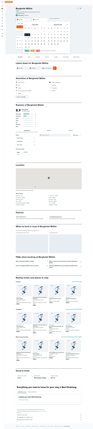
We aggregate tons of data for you (49, 417)
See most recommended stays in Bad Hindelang (71, 336)
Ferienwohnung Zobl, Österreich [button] (72, 353)
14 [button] (41, 37)
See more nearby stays (77, 281)
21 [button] (41, 41)
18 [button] (64, 37)
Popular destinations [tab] (32, 391)
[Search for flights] (2, 6)
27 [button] (38, 44)
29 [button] (44, 44)
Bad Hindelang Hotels (58, 426)
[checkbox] (22, 153)
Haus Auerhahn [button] (69, 326)
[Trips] (2, 29)
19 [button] (35, 41)
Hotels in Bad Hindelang (23, 399)
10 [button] (28, 37)
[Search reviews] (56, 135)
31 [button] (28, 47)
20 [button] (38, 41)
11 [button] (64, 34)
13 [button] (38, 37)
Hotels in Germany (35, 426)
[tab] (27, 130)
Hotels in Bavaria (43, 426)
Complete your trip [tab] (22, 391)
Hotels (22, 426)
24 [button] (28, 44)
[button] (2, 2)
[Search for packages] (2, 14)
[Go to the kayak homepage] (9, 2)
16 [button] (25, 41)
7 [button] (41, 34)
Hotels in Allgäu (50, 426)
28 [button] (41, 44)
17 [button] (28, 41)
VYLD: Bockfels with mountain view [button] (56, 352)
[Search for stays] (2, 8)
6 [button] (48, 34)
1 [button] (44, 31)
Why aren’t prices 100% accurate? (49, 419)
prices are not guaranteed (41, 411)
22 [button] (44, 41)
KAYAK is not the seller (49, 415)
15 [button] (44, 37)
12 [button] (35, 37)
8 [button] (44, 34)
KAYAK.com (18, 426)
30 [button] (25, 47)
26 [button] (35, 44)
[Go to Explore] (2, 20)
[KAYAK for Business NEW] (2, 26)
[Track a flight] (2, 23)
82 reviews (26, 15)
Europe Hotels (27, 426)
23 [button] (25, 44)
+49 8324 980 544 (20, 13)
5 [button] (67, 31)
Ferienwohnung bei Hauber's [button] (55, 298)
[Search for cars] (2, 11)
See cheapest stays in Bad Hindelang (74, 309)
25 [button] (32, 44)
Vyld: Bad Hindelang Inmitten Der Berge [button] (56, 327)
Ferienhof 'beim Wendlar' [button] (71, 298)
